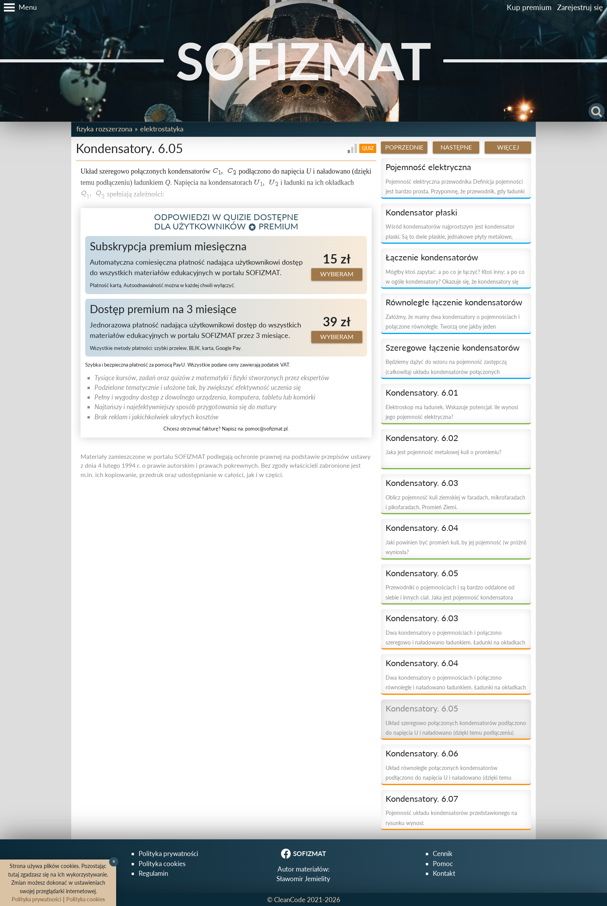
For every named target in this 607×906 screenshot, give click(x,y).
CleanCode (289, 900)
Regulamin (153, 873)
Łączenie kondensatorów (432, 257)
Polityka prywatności (168, 853)
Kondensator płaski (421, 212)
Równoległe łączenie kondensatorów (454, 302)
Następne (456, 147)
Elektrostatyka (161, 128)
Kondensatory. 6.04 (422, 528)
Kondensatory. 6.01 (422, 393)
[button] (18, 7)
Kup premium (529, 7)
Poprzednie (404, 147)
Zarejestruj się (580, 7)
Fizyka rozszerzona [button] (104, 128)
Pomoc (443, 863)
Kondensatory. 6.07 (422, 799)
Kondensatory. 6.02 (422, 438)
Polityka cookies (162, 863)
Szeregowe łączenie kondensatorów (453, 348)
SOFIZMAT (303, 60)
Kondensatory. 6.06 (422, 753)
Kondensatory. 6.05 (422, 573)
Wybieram (336, 273)
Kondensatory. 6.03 (422, 483)
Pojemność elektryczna (428, 167)
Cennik (443, 853)
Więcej (508, 147)
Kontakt (444, 873)
